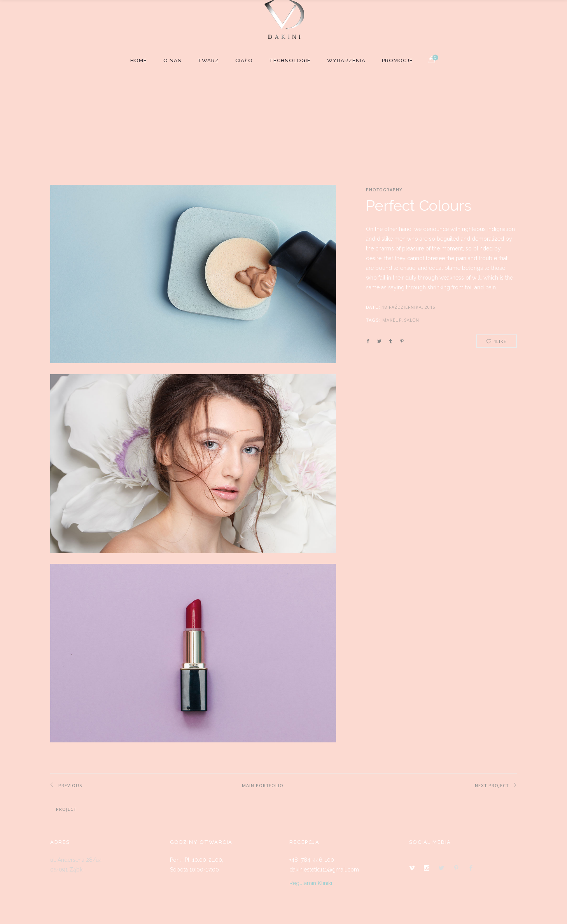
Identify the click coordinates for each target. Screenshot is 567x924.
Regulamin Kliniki (310, 883)
